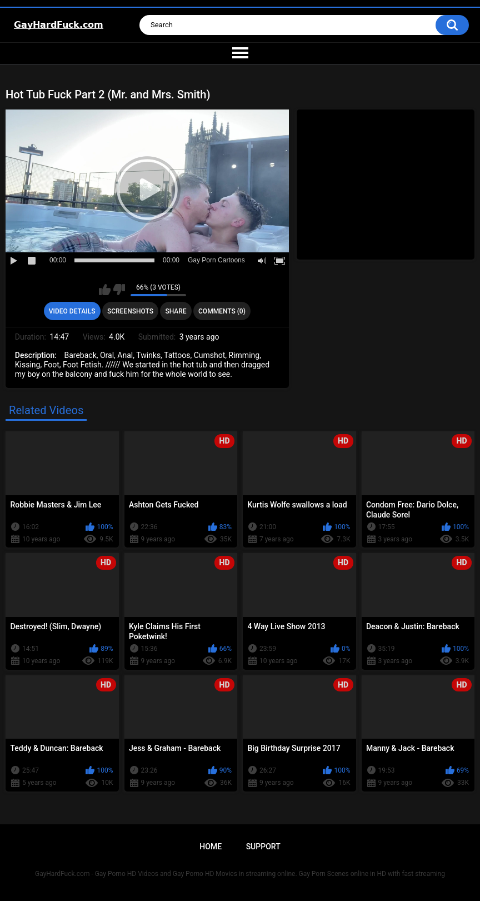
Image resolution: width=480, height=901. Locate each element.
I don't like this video (119, 289)
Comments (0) (222, 311)
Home (210, 846)
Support (263, 846)
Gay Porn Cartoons (216, 260)
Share (175, 311)
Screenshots (130, 311)
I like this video (105, 289)
